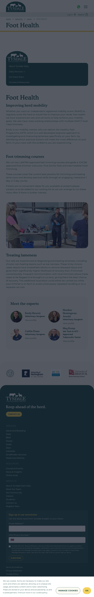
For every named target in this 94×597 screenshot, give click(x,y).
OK (86, 590)
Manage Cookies (68, 590)
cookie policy (41, 593)
